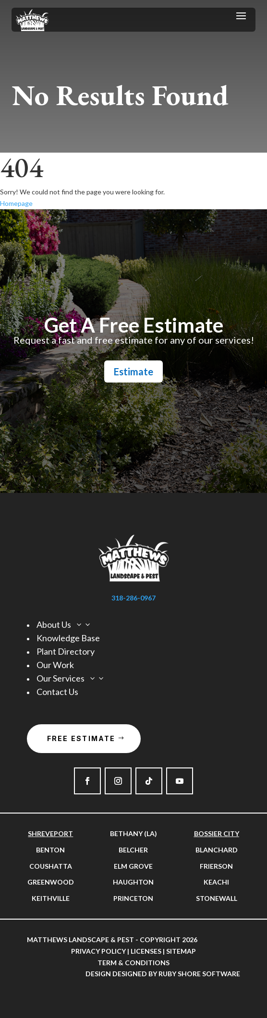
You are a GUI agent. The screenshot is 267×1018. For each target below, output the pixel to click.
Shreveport (50, 833)
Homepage (16, 203)
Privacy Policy (98, 951)
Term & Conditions (133, 962)
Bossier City (216, 833)
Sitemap (181, 951)
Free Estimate (81, 738)
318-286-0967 (133, 598)
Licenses (146, 951)
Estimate (133, 371)
